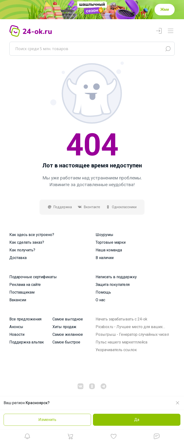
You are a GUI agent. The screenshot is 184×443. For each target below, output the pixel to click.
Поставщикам (21, 292)
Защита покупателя (113, 284)
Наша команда (109, 250)
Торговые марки (111, 242)
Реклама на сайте (25, 284)
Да (136, 419)
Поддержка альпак (26, 342)
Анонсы (16, 327)
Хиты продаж (64, 327)
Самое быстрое (66, 342)
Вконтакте (89, 207)
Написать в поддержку (116, 277)
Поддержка (59, 207)
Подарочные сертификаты (33, 277)
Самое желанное (67, 334)
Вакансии (17, 300)
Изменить (47, 419)
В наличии (105, 257)
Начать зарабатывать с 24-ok (121, 319)
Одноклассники (121, 207)
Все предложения (25, 319)
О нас (100, 300)
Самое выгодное (67, 319)
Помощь (103, 292)
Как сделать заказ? (26, 242)
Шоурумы (104, 234)
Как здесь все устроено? (31, 234)
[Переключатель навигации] (171, 31)
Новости (16, 334)
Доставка (18, 257)
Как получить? (22, 250)
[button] (27, 437)
